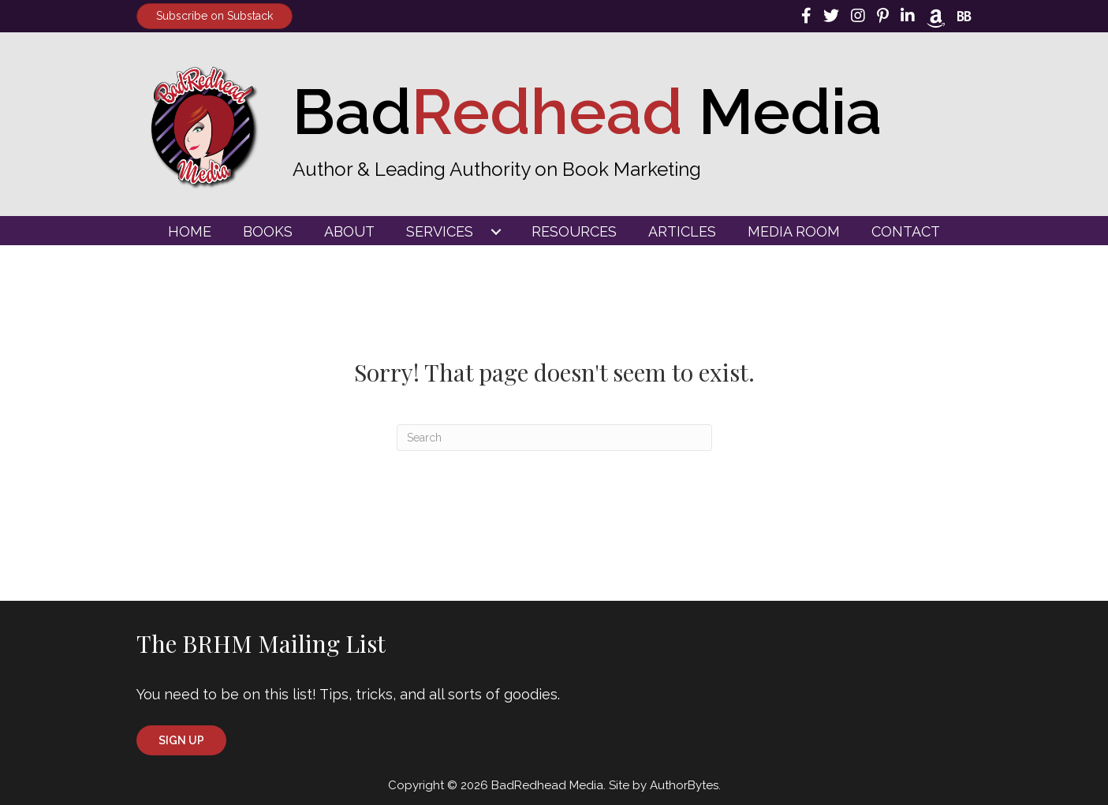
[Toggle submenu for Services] (496, 232)
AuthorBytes (684, 785)
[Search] (554, 437)
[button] (181, 740)
